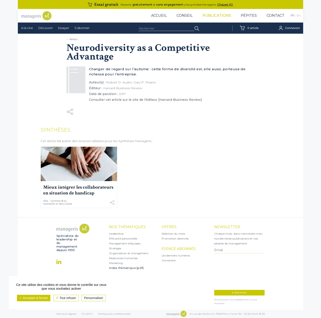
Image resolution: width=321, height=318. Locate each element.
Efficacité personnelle (123, 238)
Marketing (116, 263)
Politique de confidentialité (114, 313)
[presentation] (233, 272)
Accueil (159, 15)
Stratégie (115, 248)
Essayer (63, 28)
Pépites (249, 15)
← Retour (72, 39)
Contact (275, 15)
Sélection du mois (173, 233)
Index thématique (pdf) (126, 268)
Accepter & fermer (33, 298)
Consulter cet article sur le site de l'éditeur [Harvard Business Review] (145, 100)
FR (292, 15)
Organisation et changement (128, 253)
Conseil (185, 15)
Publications (216, 15)
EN (298, 15)
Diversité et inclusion (57, 203)
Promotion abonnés (175, 238)
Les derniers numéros (176, 255)
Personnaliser (93, 298)
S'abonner (82, 28)
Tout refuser (66, 298)
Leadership (116, 233)
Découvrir (45, 28)
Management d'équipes (124, 243)
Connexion (169, 260)
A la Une (27, 28)
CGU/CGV (87, 313)
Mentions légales (66, 313)
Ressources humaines (123, 258)
